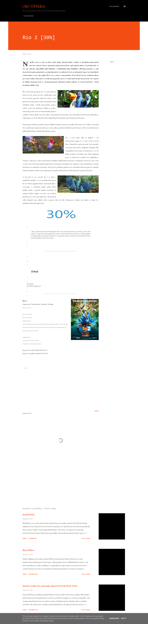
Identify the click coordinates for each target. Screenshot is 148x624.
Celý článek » (86, 538)
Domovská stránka (28, 16)
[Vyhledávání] (114, 6)
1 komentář (32, 538)
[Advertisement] (57, 482)
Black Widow (28, 550)
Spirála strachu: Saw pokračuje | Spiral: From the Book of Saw (50, 586)
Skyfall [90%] (29, 514)
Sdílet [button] (112, 62)
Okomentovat (33, 574)
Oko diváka (33, 6)
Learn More (114, 618)
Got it (123, 618)
